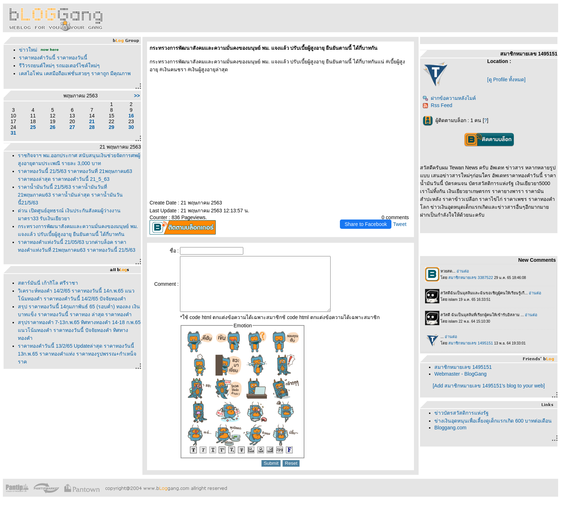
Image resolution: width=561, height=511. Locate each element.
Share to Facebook (366, 224)
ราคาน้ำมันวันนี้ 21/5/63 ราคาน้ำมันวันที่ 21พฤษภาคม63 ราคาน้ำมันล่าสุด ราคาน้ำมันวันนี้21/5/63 (70, 195)
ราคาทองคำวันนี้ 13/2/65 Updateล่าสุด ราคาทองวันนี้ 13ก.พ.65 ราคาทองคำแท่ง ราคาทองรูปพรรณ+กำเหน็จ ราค (77, 354)
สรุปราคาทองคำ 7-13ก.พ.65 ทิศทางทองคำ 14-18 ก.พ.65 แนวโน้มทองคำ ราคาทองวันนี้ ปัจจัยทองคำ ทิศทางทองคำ (79, 330)
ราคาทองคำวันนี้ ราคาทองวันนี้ (53, 58)
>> (137, 95)
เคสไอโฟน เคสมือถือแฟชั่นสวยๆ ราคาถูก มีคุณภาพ (75, 73)
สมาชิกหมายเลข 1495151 (463, 367)
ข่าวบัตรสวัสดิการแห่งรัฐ (461, 413)
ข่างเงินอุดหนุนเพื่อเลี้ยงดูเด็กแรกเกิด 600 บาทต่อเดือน (493, 421)
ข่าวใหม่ (28, 50)
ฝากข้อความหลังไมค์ (449, 98)
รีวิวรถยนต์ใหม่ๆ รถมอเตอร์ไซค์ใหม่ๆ (59, 65)
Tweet (399, 224)
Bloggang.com (450, 427)
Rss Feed (437, 105)
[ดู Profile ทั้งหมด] (506, 79)
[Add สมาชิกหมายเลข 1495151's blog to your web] (489, 386)
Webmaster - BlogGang (460, 374)
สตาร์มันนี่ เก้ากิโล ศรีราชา (48, 283)
